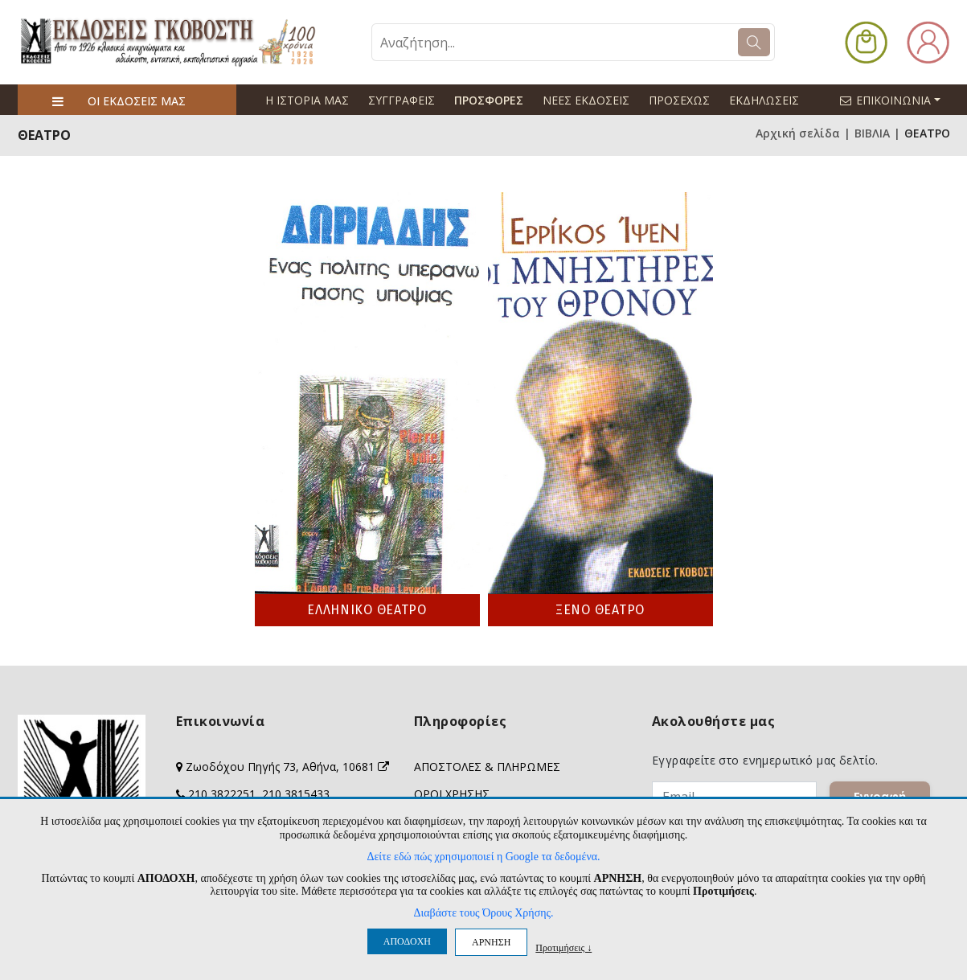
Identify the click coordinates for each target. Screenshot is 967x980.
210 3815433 (296, 794)
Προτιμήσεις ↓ (563, 947)
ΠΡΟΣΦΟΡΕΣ (488, 100)
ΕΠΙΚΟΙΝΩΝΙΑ (897, 99)
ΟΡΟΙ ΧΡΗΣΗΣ (452, 794)
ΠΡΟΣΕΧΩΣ (679, 100)
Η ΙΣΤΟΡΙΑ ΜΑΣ (307, 100)
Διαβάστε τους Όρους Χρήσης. (483, 913)
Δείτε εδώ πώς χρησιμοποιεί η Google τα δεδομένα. (483, 857)
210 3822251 (222, 794)
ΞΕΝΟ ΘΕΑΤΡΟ (600, 609)
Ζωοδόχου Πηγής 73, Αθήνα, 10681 (287, 766)
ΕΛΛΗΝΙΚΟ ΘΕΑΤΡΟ (367, 609)
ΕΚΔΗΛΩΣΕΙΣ (764, 100)
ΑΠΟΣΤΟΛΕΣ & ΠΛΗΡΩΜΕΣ (487, 766)
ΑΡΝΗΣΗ (491, 942)
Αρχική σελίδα (798, 133)
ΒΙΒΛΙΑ (872, 133)
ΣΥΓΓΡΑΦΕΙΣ (401, 100)
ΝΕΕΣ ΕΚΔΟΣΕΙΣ (586, 100)
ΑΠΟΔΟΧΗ (407, 941)
